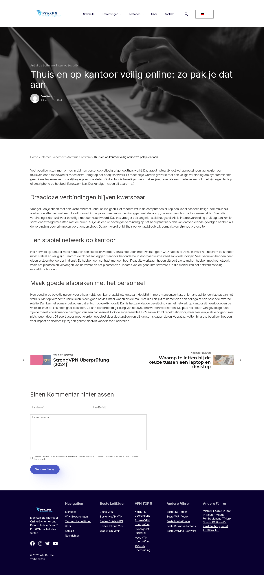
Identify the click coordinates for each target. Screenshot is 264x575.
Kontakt (169, 14)
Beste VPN (106, 511)
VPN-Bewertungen (76, 516)
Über (154, 14)
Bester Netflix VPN (111, 516)
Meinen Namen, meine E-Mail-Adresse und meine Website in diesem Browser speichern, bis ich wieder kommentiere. (86, 458)
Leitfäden (136, 14)
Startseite (89, 14)
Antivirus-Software (79, 157)
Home (34, 157)
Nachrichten (72, 535)
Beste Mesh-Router (178, 521)
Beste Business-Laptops (181, 526)
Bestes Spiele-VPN (111, 521)
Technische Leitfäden (78, 521)
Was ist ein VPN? (110, 530)
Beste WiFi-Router (178, 516)
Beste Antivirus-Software (182, 530)
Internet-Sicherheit (53, 157)
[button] (186, 14)
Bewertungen (112, 14)
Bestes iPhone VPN (111, 526)
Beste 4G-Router (177, 511)
